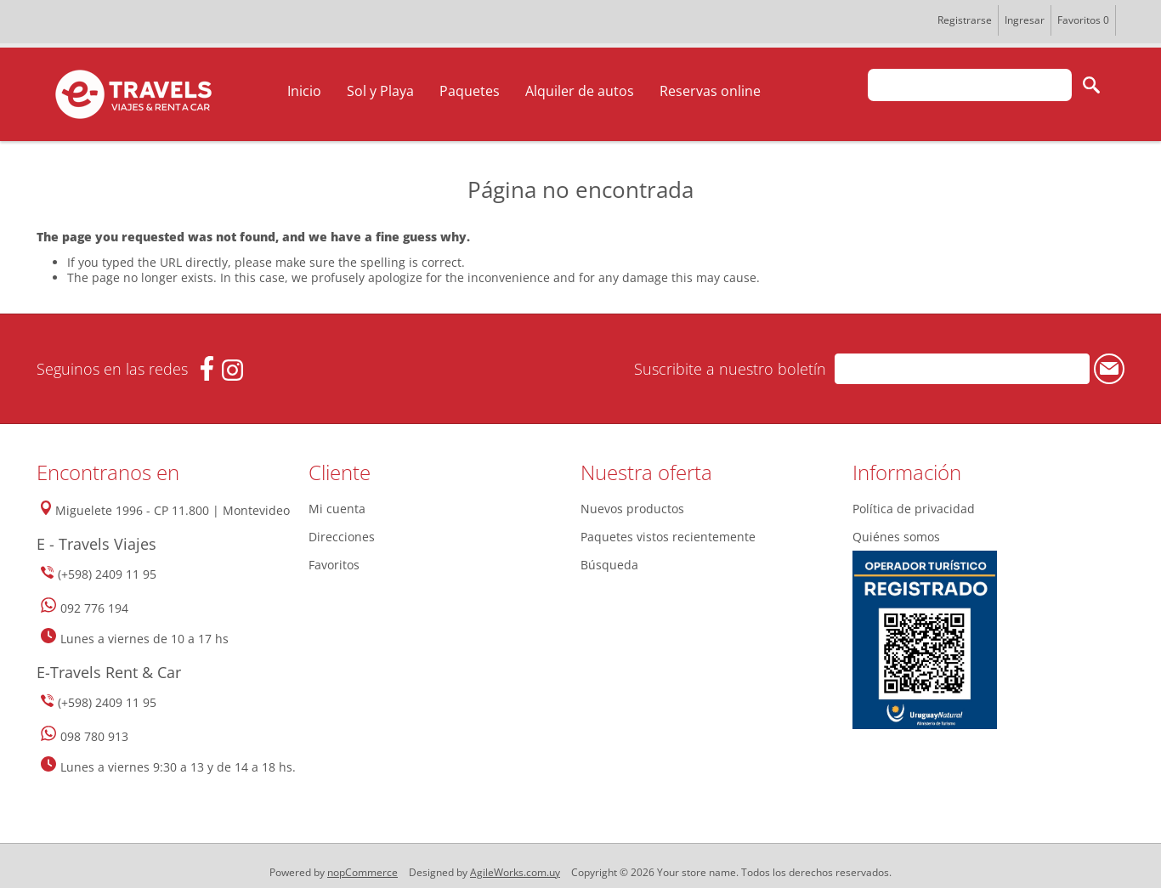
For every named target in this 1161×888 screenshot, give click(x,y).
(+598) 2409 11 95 (107, 574)
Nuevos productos (632, 509)
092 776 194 (94, 608)
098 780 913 (94, 736)
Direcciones (342, 537)
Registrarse (964, 20)
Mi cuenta (337, 509)
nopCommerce (362, 872)
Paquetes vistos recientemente (668, 537)
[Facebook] (207, 368)
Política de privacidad (913, 509)
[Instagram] (232, 370)
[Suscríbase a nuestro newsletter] (962, 369)
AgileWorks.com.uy (515, 872)
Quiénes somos (896, 537)
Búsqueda (609, 565)
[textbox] (970, 85)
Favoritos (334, 565)
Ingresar (1025, 20)
